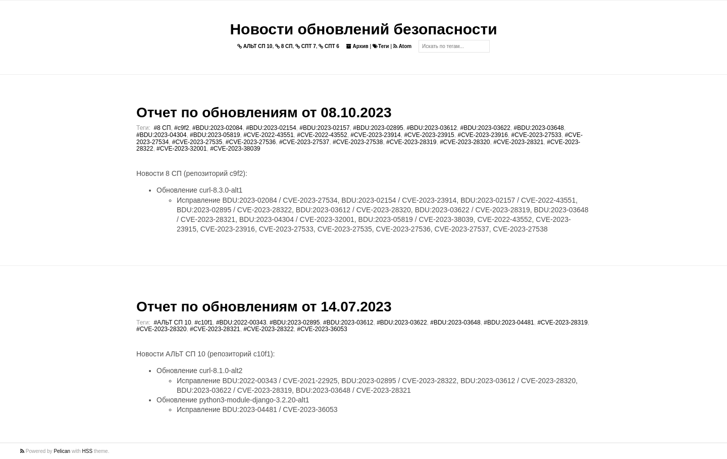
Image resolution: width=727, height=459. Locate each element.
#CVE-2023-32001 (181, 148)
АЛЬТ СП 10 (255, 46)
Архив (357, 46)
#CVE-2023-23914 (375, 135)
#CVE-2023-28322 (268, 329)
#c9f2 (181, 127)
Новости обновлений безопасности (363, 29)
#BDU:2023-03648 (539, 127)
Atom (402, 46)
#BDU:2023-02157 (324, 127)
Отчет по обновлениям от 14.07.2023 (263, 306)
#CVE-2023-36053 (322, 329)
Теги (381, 46)
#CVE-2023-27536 (251, 142)
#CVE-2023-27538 (358, 142)
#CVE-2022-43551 (268, 135)
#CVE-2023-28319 (411, 142)
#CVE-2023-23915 (429, 135)
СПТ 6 (329, 46)
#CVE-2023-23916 (482, 135)
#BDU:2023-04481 (509, 322)
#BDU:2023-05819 (215, 135)
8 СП (284, 46)
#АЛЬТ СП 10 (172, 322)
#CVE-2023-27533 (536, 135)
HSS (87, 451)
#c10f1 (203, 322)
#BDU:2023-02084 (217, 127)
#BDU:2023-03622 (485, 127)
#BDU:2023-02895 (378, 127)
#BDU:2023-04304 (161, 135)
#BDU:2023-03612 (431, 127)
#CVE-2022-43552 (322, 135)
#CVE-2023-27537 (304, 142)
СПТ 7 (305, 46)
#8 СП (162, 127)
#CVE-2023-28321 (518, 142)
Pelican (62, 451)
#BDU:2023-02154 (271, 127)
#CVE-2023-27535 (197, 142)
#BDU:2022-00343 (241, 322)
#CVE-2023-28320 (465, 142)
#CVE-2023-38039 (235, 148)
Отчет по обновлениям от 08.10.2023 (263, 112)
